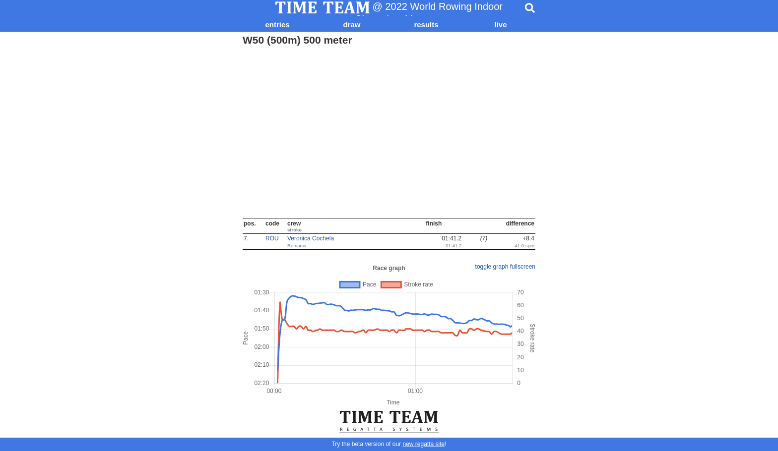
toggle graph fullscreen (505, 266)
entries (277, 24)
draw (351, 24)
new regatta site (423, 444)
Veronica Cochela (310, 238)
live (500, 24)
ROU (272, 238)
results (426, 24)
